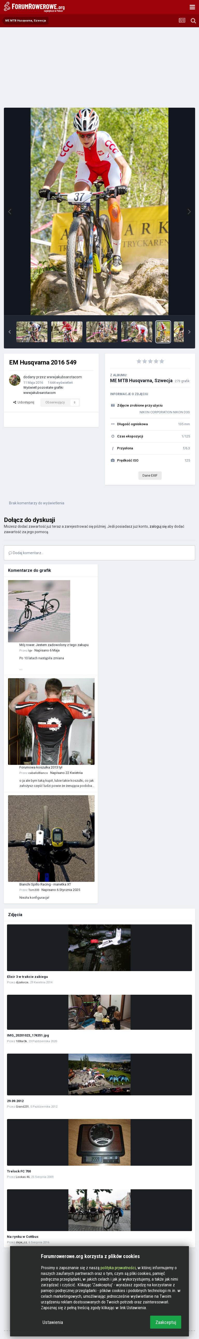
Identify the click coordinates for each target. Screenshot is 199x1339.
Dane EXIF (150, 475)
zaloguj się (158, 526)
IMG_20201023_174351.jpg (28, 1035)
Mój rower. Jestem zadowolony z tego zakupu (54, 645)
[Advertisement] (99, 67)
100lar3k (21, 1041)
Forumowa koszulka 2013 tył (40, 767)
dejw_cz (21, 1242)
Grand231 (22, 1106)
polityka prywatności (118, 1267)
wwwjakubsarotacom (64, 377)
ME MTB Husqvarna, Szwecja (141, 380)
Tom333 (33, 890)
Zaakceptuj (165, 1322)
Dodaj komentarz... (26, 553)
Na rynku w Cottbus (22, 1237)
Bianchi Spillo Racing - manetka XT (45, 884)
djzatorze (22, 982)
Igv (30, 650)
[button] (9, 332)
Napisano (47, 650)
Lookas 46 (23, 1177)
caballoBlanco (38, 773)
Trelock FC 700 (19, 1171)
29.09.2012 (15, 1101)
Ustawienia (52, 1322)
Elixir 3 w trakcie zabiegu (27, 977)
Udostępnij (23, 402)
